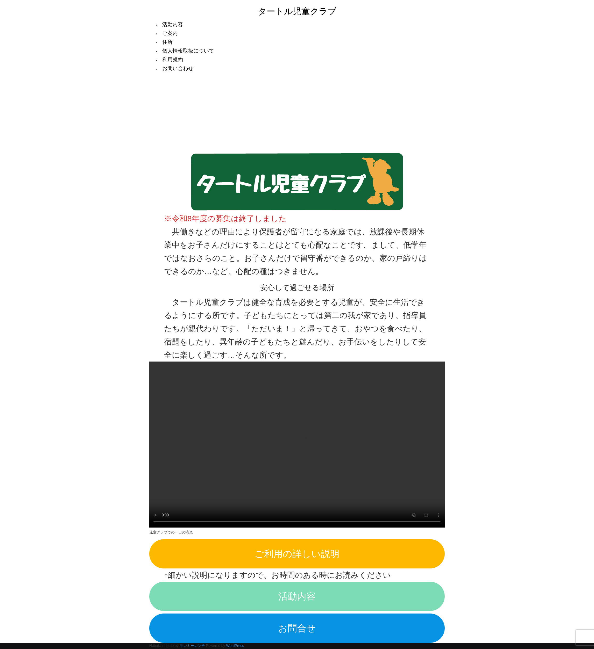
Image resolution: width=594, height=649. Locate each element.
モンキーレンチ (192, 646)
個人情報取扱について (188, 51)
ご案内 (170, 33)
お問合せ (297, 628)
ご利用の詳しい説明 (297, 554)
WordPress (235, 646)
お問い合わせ (177, 68)
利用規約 (172, 59)
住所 (167, 42)
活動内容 (172, 24)
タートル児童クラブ (297, 11)
